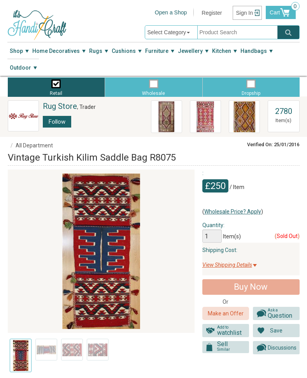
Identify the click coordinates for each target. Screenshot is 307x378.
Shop (16, 51)
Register (212, 13)
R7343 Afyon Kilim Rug (204, 111)
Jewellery (190, 51)
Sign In (244, 13)
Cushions (124, 51)
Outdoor (20, 68)
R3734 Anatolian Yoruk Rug (163, 111)
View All (283, 104)
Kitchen (221, 51)
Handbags (253, 51)
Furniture (156, 51)
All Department (34, 145)
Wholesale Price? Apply (232, 211)
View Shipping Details (227, 265)
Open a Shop (171, 12)
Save (276, 330)
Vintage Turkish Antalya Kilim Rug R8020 (240, 117)
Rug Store (60, 106)
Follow (57, 121)
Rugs (95, 51)
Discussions (282, 348)
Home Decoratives (56, 51)
